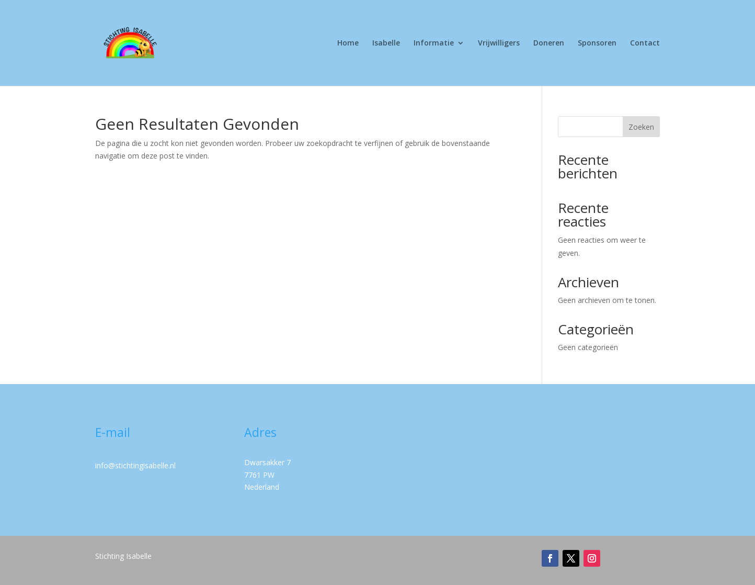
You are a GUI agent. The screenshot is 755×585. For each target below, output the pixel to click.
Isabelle (386, 43)
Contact (645, 43)
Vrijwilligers (499, 43)
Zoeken (641, 127)
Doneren (548, 43)
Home (348, 43)
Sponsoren (597, 43)
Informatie (434, 43)
